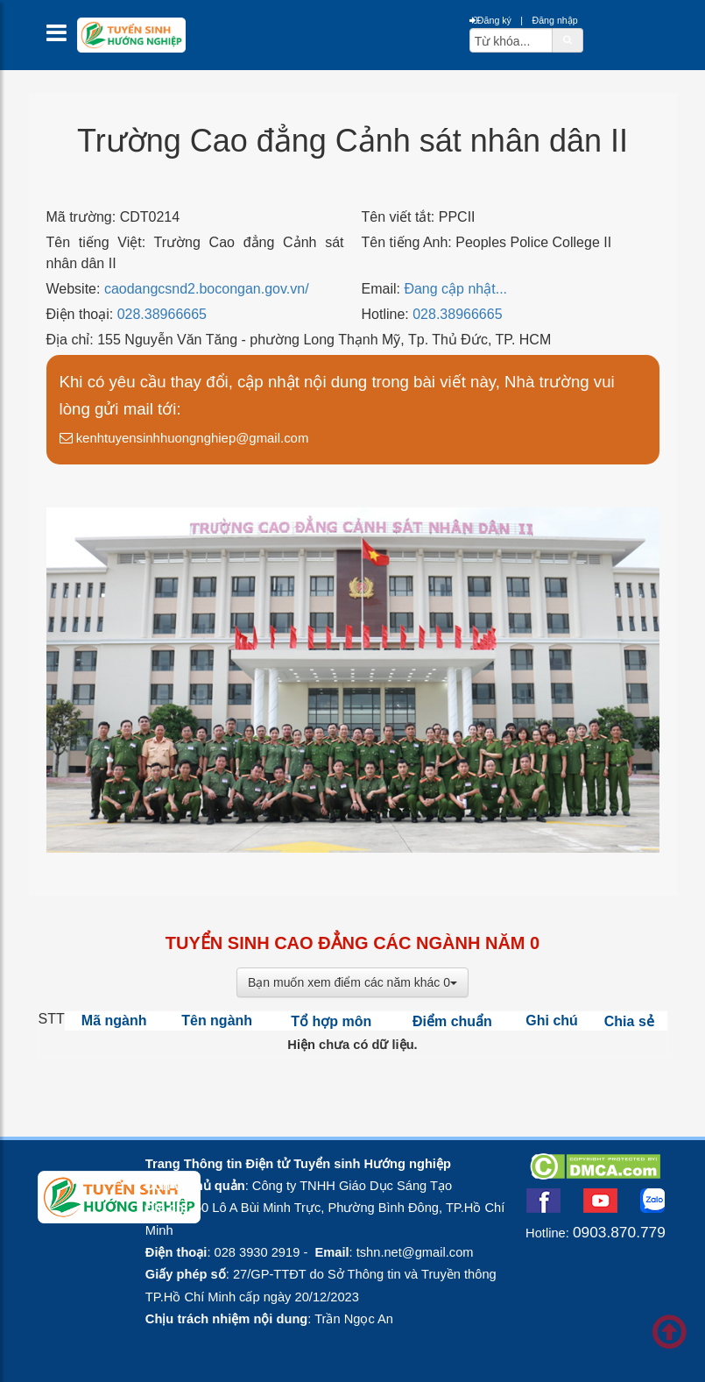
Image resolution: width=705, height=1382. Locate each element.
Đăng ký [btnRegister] (490, 20)
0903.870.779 (619, 1232)
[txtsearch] (511, 40)
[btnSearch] (567, 39)
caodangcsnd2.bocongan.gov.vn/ (206, 288)
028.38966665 (162, 314)
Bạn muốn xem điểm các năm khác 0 (352, 982)
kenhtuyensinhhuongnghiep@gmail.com (184, 437)
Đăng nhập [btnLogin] (554, 20)
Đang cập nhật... (455, 288)
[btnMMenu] (61, 37)
